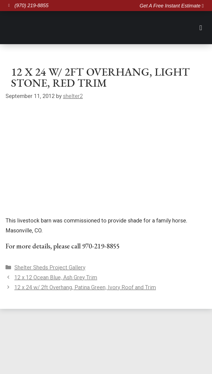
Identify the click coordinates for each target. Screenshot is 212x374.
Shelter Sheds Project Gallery (49, 267)
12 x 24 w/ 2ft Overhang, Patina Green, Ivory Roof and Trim (85, 287)
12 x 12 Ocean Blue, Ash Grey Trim (55, 277)
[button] (201, 27)
